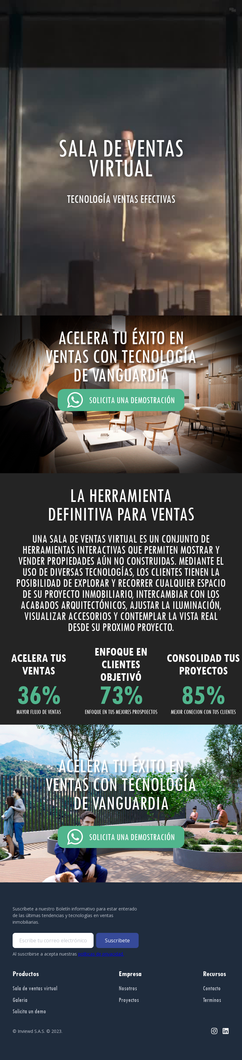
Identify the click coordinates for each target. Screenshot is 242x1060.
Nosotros (128, 988)
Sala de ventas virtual (35, 988)
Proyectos (129, 1000)
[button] (232, 10)
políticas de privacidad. (101, 954)
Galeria (20, 1000)
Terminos (212, 1000)
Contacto (212, 988)
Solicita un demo (29, 1011)
